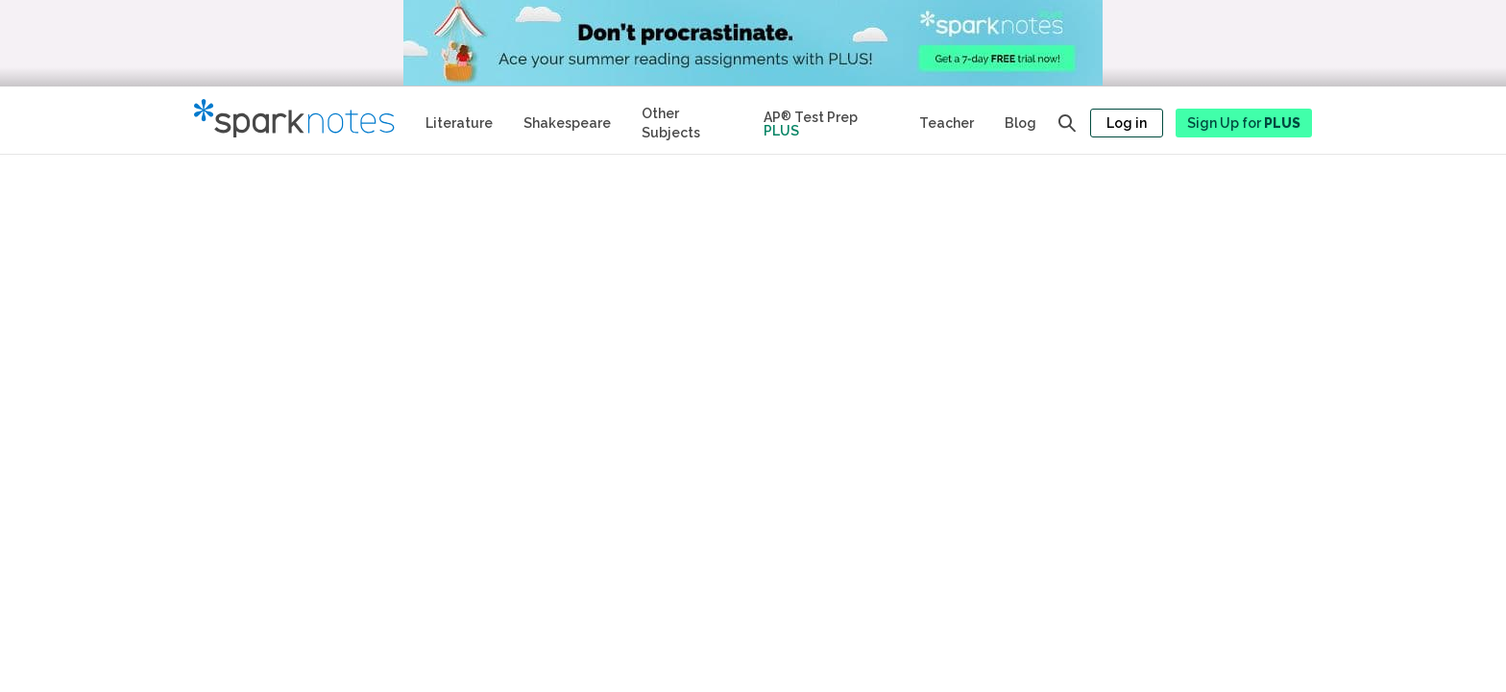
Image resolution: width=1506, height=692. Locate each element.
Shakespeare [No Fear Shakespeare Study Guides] (567, 123)
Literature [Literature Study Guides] (459, 123)
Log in (1126, 123)
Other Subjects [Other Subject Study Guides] (671, 123)
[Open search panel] (1067, 123)
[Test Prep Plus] (826, 120)
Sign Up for (1243, 123)
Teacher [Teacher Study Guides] (946, 123)
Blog (1020, 123)
